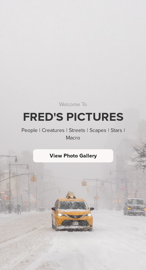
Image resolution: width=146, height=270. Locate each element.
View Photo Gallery (73, 155)
